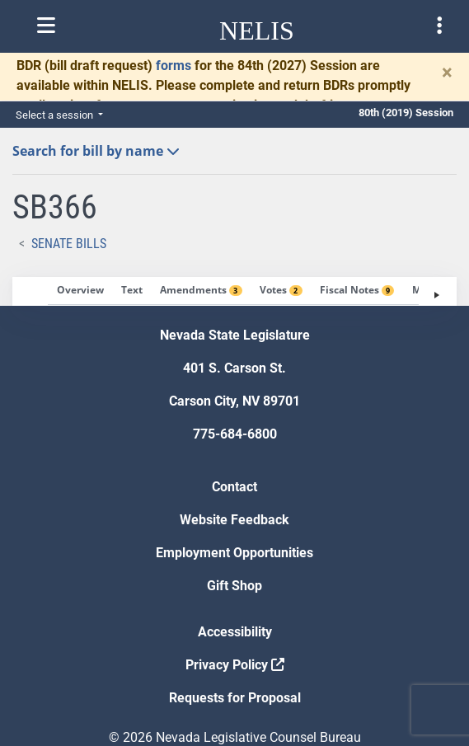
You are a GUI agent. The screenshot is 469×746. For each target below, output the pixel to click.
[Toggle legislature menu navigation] (439, 25)
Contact (234, 487)
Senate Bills (68, 243)
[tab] (80, 291)
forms (173, 65)
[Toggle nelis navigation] (46, 25)
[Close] (447, 72)
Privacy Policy (234, 665)
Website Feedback (234, 520)
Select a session (56, 115)
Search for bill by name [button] (96, 151)
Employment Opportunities (234, 553)
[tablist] (234, 291)
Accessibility (235, 632)
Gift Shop (234, 586)
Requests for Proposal (235, 698)
